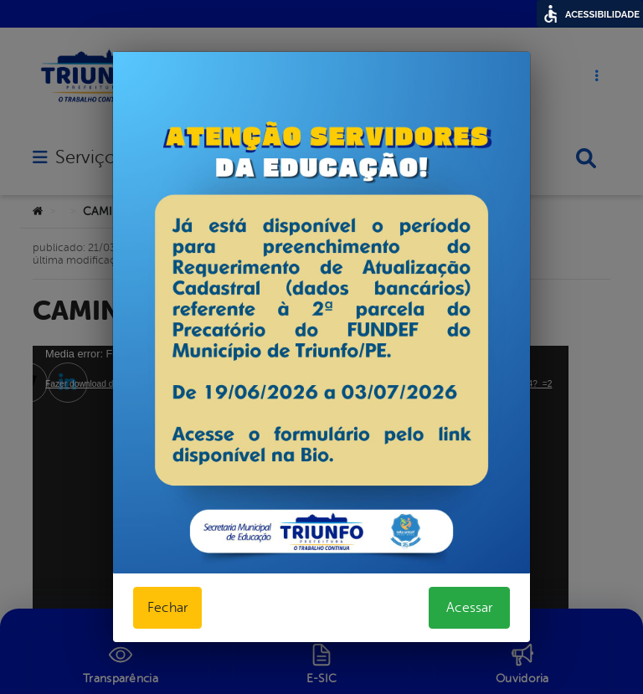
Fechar (167, 607)
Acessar (469, 607)
